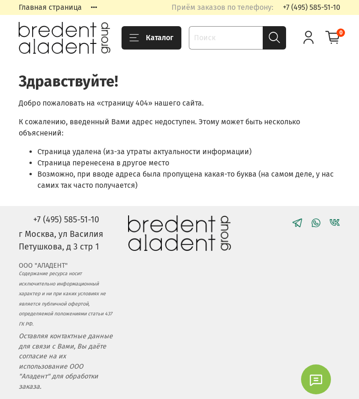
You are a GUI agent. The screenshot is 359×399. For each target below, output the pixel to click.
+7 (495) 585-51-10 (311, 7)
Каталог (151, 38)
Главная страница (50, 7)
